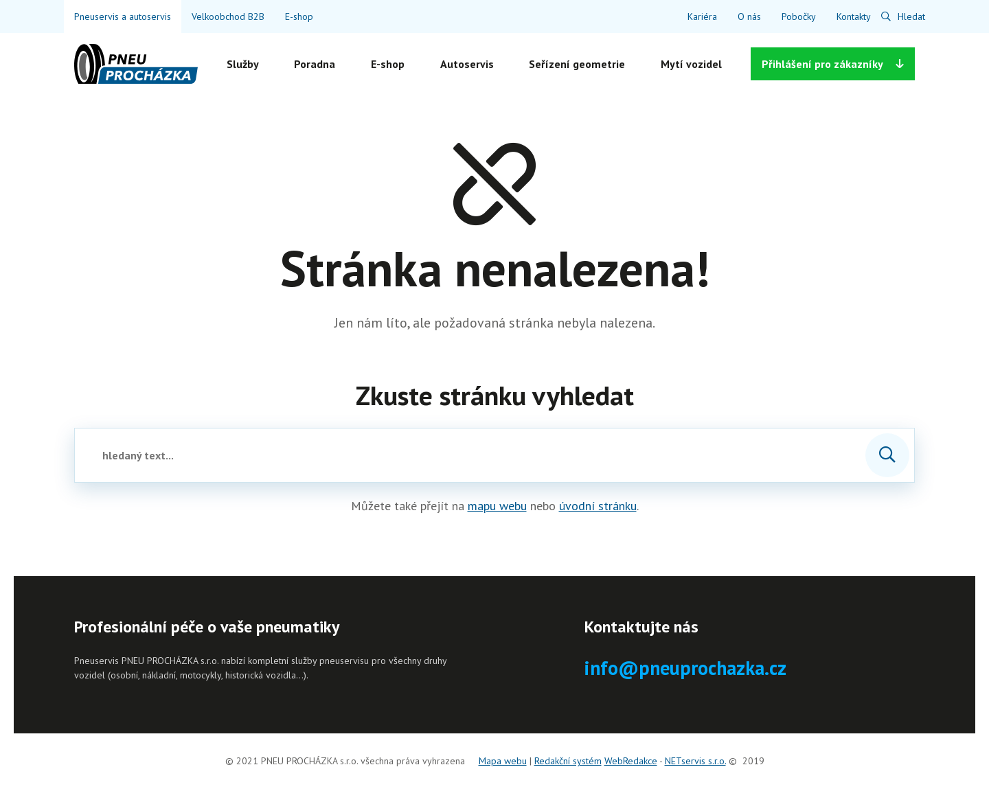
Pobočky (799, 16)
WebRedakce (630, 761)
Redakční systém (568, 761)
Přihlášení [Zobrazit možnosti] (833, 64)
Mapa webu (503, 761)
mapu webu (497, 506)
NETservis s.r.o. (695, 761)
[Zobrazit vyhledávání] (903, 16)
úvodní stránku (598, 506)
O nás (749, 16)
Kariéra (702, 16)
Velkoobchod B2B (228, 16)
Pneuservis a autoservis (122, 16)
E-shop (299, 16)
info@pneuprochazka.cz (685, 668)
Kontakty (854, 16)
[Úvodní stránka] (136, 64)
